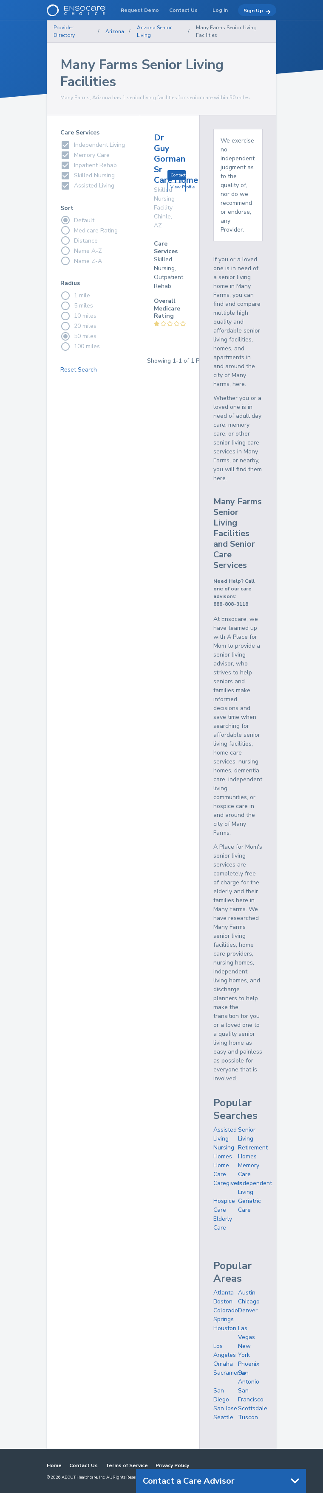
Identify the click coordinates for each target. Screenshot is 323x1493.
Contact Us (83, 1465)
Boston (222, 1301)
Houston (224, 1328)
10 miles (78, 316)
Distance (79, 240)
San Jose (225, 1408)
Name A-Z (81, 251)
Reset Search (78, 370)
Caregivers (227, 1183)
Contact (178, 175)
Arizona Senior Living (154, 31)
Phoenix (248, 1364)
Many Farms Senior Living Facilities (226, 31)
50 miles (78, 336)
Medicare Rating (89, 230)
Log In (220, 10)
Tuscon (248, 1417)
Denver (248, 1310)
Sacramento (229, 1373)
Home (54, 1465)
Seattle (223, 1417)
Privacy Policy (172, 1465)
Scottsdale (252, 1408)
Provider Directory (64, 31)
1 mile (75, 296)
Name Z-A (81, 261)
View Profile (178, 187)
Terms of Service (126, 1465)
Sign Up (257, 10)
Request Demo (140, 10)
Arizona (114, 31)
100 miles (80, 346)
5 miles (76, 306)
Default (77, 220)
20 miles (78, 326)
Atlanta (223, 1293)
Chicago (249, 1301)
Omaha (223, 1364)
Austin (246, 1293)
